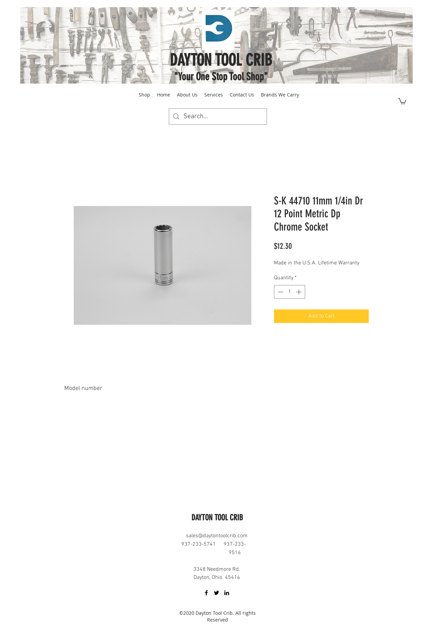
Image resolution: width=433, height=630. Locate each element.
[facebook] (206, 592)
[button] (402, 100)
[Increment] (299, 291)
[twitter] (216, 592)
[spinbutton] (289, 291)
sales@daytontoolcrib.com (217, 536)
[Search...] (217, 116)
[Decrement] (279, 291)
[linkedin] (226, 592)
